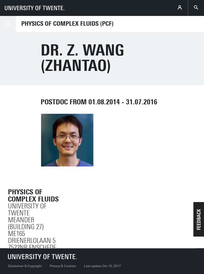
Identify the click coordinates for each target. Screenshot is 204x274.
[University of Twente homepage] (34, 8)
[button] (198, 219)
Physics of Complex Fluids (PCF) (67, 24)
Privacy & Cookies (63, 266)
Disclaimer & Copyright (25, 266)
